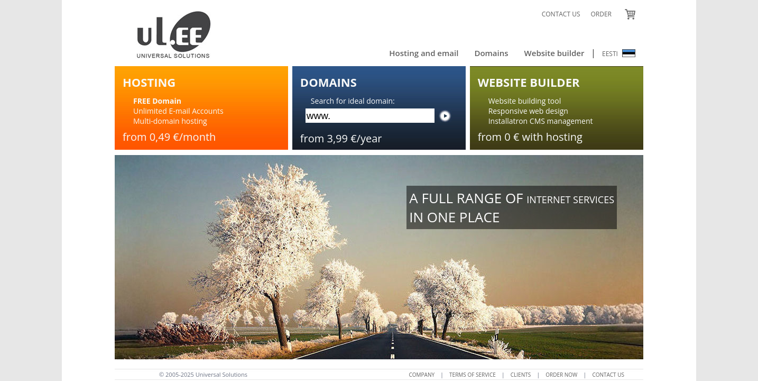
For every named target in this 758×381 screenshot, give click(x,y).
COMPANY (422, 374)
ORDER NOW (561, 374)
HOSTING (149, 82)
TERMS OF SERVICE (472, 374)
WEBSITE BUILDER (529, 82)
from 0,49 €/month (169, 137)
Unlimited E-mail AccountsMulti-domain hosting (178, 111)
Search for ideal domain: (353, 101)
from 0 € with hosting (530, 137)
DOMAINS (328, 82)
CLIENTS (521, 374)
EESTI (618, 53)
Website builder (554, 53)
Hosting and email (423, 53)
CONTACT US (561, 14)
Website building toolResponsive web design (528, 106)
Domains (491, 53)
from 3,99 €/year (341, 138)
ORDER (601, 14)
